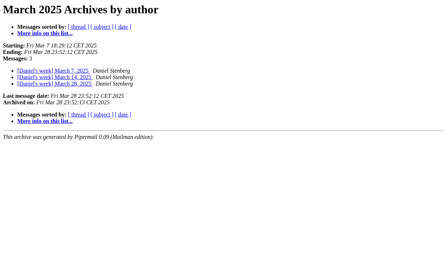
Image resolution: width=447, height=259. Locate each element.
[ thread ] (78, 27)
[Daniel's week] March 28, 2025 (55, 84)
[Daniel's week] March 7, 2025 (53, 71)
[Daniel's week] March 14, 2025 (55, 77)
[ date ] (123, 27)
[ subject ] (102, 27)
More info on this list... (45, 33)
